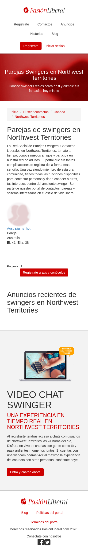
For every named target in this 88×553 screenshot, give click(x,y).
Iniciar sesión (55, 46)
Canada (59, 112)
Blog (55, 34)
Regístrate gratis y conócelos (44, 272)
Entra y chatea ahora (25, 472)
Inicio (14, 112)
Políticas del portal (49, 513)
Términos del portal (44, 522)
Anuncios (67, 24)
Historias (36, 34)
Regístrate (21, 24)
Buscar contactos (35, 112)
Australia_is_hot (19, 228)
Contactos (44, 24)
